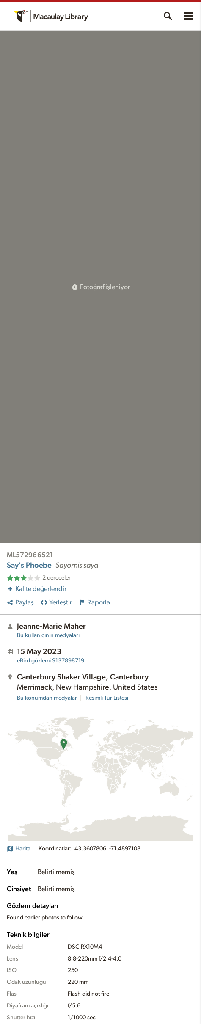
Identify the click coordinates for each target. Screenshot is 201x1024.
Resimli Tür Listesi (106, 698)
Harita (18, 849)
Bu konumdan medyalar (47, 698)
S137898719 (50, 661)
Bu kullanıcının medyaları (48, 635)
